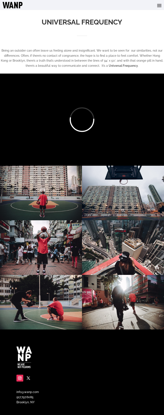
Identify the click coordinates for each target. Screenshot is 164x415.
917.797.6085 (25, 397)
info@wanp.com (27, 392)
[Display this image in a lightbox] (41, 193)
